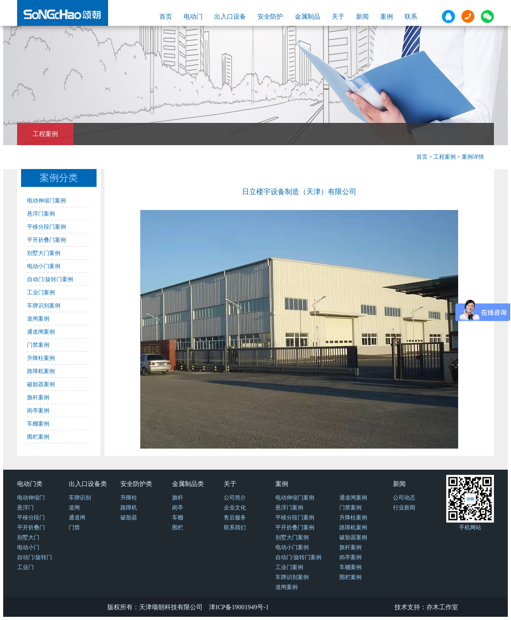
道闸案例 (38, 319)
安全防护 (270, 16)
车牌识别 (80, 498)
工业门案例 (41, 292)
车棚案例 (38, 424)
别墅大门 (28, 537)
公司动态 (404, 498)
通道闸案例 (41, 332)
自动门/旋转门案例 (50, 279)
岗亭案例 (38, 411)
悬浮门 (25, 508)
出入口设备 (230, 16)
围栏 (177, 528)
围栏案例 (38, 437)
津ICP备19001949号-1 (239, 607)
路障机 (128, 508)
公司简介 (235, 498)
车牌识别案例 (43, 306)
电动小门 (28, 547)
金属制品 (307, 16)
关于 (338, 16)
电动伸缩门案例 (46, 201)
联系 (411, 16)
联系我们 (235, 528)
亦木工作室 (442, 607)
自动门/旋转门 (34, 557)
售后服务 (235, 518)
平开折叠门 (31, 528)
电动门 (193, 16)
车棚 (177, 518)
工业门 (25, 567)
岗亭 (177, 508)
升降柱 (128, 498)
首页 (165, 16)
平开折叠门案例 (46, 240)
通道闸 (77, 518)
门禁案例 (38, 345)
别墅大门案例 (43, 253)
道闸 (74, 508)
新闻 (362, 16)
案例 (386, 16)
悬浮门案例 (41, 214)
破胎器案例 (41, 384)
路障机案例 (41, 371)
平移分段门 (31, 518)
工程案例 (45, 133)
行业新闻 (404, 508)
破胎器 (128, 518)
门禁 (74, 528)
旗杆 (177, 498)
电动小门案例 (43, 266)
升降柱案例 (41, 358)
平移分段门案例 (46, 227)
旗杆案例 (38, 397)
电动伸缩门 (31, 498)
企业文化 (235, 508)
